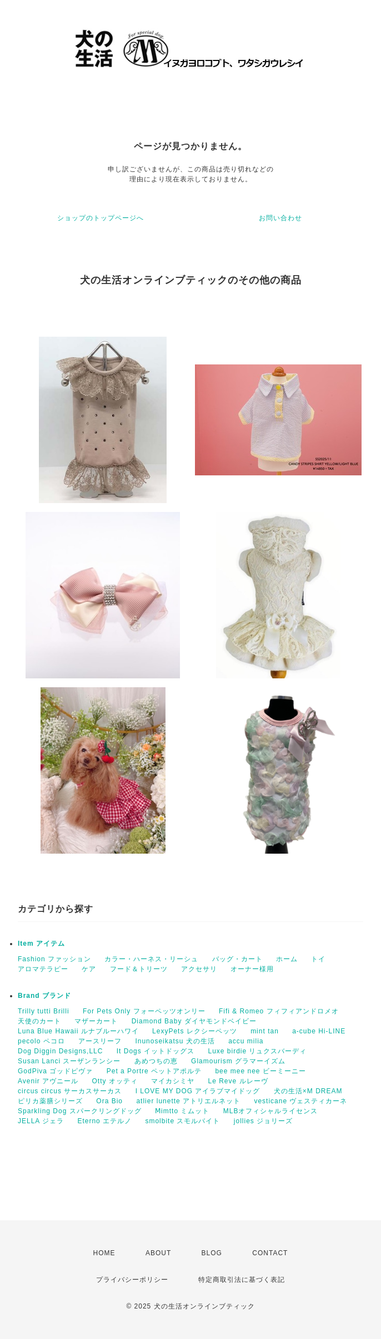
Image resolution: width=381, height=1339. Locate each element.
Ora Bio (109, 1101)
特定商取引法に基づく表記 (241, 1280)
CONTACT (270, 1253)
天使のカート (39, 1021)
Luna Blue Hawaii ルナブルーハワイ (78, 1031)
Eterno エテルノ (104, 1121)
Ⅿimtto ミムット (182, 1111)
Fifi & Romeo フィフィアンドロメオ (279, 1011)
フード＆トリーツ (139, 969)
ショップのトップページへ (100, 218)
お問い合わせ (280, 218)
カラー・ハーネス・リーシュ (151, 959)
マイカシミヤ (172, 1081)
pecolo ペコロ (41, 1041)
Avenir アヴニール (48, 1081)
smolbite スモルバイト (182, 1121)
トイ (318, 959)
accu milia (245, 1041)
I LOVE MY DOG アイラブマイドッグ (198, 1091)
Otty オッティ (114, 1081)
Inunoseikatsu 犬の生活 (174, 1041)
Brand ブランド (44, 996)
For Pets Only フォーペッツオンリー (144, 1011)
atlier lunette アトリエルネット (188, 1101)
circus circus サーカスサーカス (70, 1091)
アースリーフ (100, 1041)
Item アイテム (41, 943)
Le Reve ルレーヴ (238, 1081)
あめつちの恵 (156, 1061)
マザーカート (96, 1021)
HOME (104, 1253)
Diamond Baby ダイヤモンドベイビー (194, 1021)
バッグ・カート (237, 959)
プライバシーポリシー (132, 1280)
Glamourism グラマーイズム (238, 1061)
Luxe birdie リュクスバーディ (257, 1051)
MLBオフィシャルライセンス (270, 1111)
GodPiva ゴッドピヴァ (55, 1071)
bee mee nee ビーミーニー (260, 1071)
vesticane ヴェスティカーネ (300, 1101)
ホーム (287, 959)
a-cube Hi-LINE (318, 1031)
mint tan (264, 1031)
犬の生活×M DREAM (308, 1091)
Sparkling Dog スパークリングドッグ (80, 1111)
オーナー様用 (252, 969)
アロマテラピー (43, 969)
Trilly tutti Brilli (43, 1011)
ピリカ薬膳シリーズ (50, 1101)
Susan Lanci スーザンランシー (69, 1061)
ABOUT (158, 1253)
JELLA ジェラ (41, 1121)
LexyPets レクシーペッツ (194, 1031)
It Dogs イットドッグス (155, 1051)
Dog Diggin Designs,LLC (60, 1051)
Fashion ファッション (54, 959)
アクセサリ (199, 969)
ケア (89, 969)
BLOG (212, 1253)
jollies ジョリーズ (263, 1121)
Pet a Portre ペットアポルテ (154, 1071)
